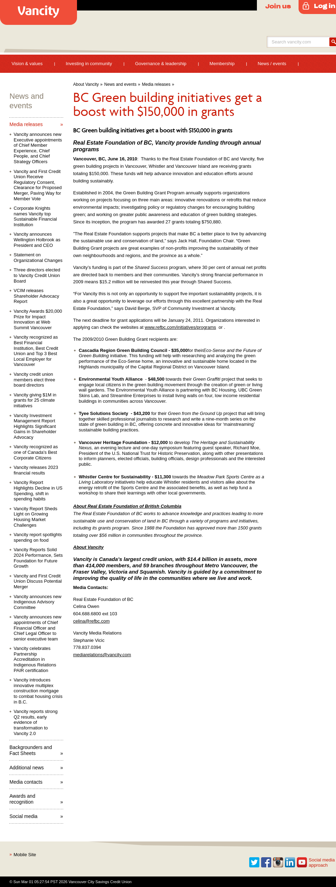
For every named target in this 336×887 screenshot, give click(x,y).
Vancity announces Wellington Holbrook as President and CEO (37, 239)
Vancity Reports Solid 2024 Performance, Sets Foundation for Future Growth (38, 558)
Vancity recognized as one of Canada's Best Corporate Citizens (36, 452)
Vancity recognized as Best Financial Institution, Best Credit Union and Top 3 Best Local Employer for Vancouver (36, 350)
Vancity (38, 12)
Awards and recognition (22, 799)
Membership (222, 63)
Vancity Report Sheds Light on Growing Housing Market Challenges (35, 517)
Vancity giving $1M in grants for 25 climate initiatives (35, 400)
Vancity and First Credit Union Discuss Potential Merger (38, 581)
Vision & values (27, 63)
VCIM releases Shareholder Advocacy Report (36, 296)
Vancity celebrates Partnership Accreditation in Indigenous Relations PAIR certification (35, 659)
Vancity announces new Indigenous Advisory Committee (37, 602)
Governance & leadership (161, 63)
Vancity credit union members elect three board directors (34, 380)
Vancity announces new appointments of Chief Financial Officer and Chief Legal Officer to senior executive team (37, 627)
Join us (278, 6)
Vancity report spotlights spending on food (38, 537)
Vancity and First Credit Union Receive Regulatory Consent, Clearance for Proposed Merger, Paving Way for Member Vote (38, 185)
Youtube (302, 862)
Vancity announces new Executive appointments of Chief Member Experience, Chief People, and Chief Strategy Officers (38, 148)
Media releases (156, 84)
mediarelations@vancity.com (102, 654)
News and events (120, 84)
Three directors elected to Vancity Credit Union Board (37, 275)
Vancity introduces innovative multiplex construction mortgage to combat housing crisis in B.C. (38, 690)
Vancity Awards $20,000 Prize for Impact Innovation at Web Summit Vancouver (38, 319)
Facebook (266, 862)
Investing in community (89, 63)
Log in (324, 5)
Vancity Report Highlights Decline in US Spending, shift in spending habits (38, 490)
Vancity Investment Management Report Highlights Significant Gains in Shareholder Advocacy (35, 426)
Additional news (26, 767)
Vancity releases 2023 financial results (36, 470)
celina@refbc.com (91, 621)
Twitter (254, 862)
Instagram (278, 862)
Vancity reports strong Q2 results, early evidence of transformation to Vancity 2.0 (35, 722)
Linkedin (290, 862)
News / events (272, 63)
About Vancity (86, 84)
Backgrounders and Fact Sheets (30, 750)
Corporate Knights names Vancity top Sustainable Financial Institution (35, 216)
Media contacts (25, 782)
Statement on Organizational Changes (38, 257)
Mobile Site (25, 854)
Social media (23, 816)
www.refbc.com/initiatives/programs (180, 327)
